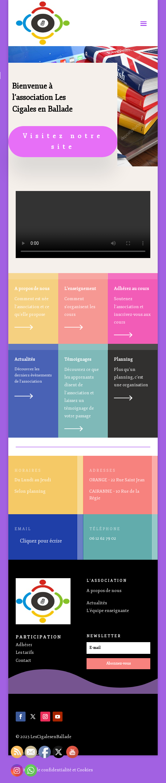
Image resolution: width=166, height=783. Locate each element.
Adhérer (24, 644)
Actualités (97, 603)
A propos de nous (104, 590)
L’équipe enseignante (108, 610)
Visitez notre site (63, 141)
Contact (23, 660)
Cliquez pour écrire (41, 541)
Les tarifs (25, 652)
